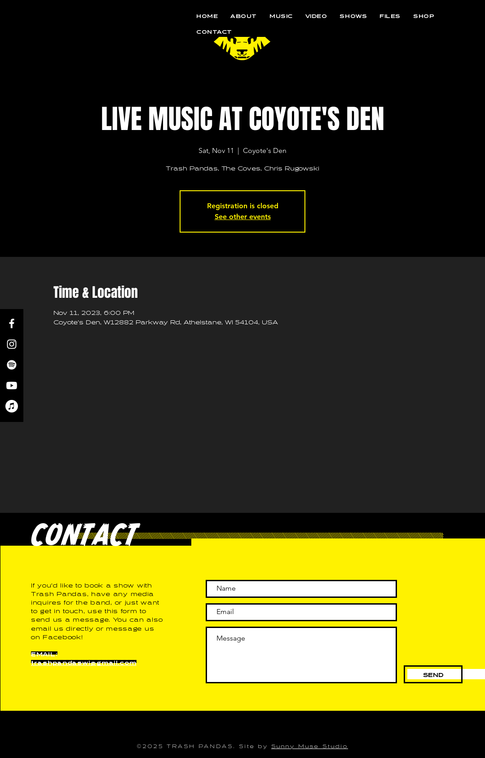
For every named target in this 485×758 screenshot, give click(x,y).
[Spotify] (11, 365)
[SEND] (433, 674)
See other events (243, 216)
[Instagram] (11, 344)
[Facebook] (11, 323)
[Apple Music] (11, 406)
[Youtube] (11, 385)
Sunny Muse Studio (309, 745)
